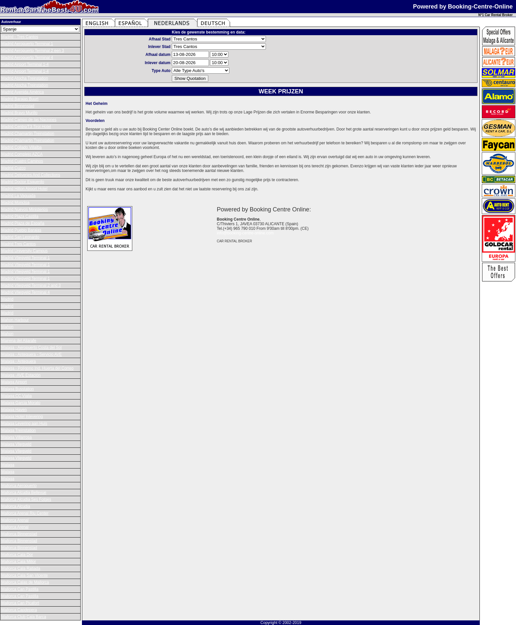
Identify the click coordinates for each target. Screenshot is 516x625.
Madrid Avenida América (22, 92)
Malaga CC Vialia (16, 396)
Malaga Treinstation (18, 430)
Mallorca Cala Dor (17, 554)
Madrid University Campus (24, 251)
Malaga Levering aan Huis (24, 423)
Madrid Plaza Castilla (20, 216)
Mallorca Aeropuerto (19, 485)
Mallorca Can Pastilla (20, 589)
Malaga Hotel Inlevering (22, 416)
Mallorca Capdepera (19, 610)
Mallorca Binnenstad (19, 534)
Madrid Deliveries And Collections (30, 175)
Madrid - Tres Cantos (19, 37)
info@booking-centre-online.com (245, 233)
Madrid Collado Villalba (21, 147)
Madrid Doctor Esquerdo (22, 182)
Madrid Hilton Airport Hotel (24, 188)
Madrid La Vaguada (18, 195)
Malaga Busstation (17, 389)
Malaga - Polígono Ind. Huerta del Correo (37, 368)
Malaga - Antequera (18, 361)
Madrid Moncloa (15, 202)
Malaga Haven (14, 409)
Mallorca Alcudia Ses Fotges (26, 499)
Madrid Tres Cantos (18, 244)
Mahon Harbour (15, 320)
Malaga (7, 465)
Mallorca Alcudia (15, 506)
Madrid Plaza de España (22, 223)
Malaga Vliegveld (16, 444)
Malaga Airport (14, 382)
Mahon (7, 327)
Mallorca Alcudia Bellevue (23, 492)
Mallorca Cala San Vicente (24, 575)
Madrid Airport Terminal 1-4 (25, 64)
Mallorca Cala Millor (18, 561)
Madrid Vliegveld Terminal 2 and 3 (31, 285)
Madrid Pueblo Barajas (21, 230)
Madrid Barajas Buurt (20, 99)
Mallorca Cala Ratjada (20, 568)
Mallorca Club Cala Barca (23, 616)
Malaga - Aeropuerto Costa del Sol (31, 347)
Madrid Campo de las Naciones (28, 119)
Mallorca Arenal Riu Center (24, 513)
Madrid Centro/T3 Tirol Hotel (26, 126)
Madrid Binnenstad (17, 106)
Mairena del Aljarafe (18, 340)
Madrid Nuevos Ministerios (24, 209)
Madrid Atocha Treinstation (24, 78)
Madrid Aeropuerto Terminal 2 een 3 (32, 50)
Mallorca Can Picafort (20, 603)
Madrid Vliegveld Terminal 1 (25, 257)
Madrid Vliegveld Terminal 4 (25, 292)
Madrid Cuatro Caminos (22, 161)
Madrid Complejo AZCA (21, 154)
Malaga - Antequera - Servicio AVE (31, 354)
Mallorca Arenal (15, 520)
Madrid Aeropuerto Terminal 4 (27, 57)
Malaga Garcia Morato (20, 402)
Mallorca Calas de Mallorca (25, 582)
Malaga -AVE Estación (20, 375)
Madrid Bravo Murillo (19, 112)
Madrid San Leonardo (20, 237)
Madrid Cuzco (13, 168)
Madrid (7, 299)
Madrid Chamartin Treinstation (27, 133)
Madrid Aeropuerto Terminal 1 (27, 43)
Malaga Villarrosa (16, 437)
